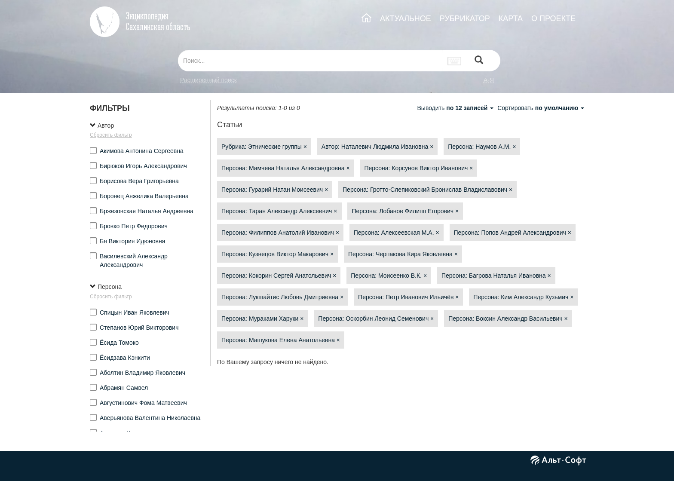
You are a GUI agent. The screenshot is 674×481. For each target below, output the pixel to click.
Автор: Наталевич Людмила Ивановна (378, 146)
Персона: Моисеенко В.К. (389, 275)
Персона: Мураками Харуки (262, 318)
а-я (489, 80)
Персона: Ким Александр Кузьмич (523, 297)
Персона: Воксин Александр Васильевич (507, 318)
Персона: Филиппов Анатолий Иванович (280, 232)
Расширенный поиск (208, 80)
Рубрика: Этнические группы (264, 146)
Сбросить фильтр (111, 135)
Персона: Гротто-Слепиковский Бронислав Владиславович (427, 189)
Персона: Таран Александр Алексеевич (279, 211)
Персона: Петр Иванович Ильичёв (408, 297)
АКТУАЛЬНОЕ (405, 18)
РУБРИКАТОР (465, 18)
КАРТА (511, 18)
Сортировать (540, 107)
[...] (310, 60)
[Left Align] (479, 60)
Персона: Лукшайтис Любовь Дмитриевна (282, 297)
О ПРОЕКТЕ (553, 18)
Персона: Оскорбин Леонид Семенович (376, 318)
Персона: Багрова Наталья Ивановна (496, 275)
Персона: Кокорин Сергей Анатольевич (278, 275)
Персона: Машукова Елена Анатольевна (280, 340)
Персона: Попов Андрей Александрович (512, 232)
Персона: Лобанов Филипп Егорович (405, 211)
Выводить (456, 107)
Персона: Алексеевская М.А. (396, 232)
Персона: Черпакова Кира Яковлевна (403, 254)
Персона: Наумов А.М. (482, 146)
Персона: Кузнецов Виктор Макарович (277, 254)
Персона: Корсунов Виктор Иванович (418, 168)
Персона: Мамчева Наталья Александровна (285, 168)
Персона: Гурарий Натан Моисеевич (274, 189)
